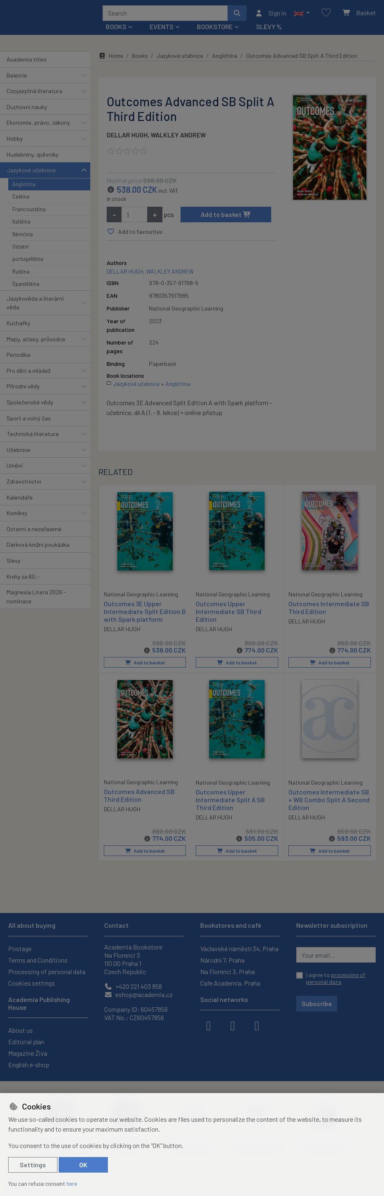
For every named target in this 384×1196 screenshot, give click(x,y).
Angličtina (23, 187)
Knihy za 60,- (23, 579)
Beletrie (17, 78)
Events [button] (162, 29)
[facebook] (208, 1025)
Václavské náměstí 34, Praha (239, 948)
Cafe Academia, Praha (230, 983)
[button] (302, 14)
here (71, 1183)
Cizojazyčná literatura (34, 93)
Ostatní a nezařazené (34, 531)
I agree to (335, 978)
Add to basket (226, 217)
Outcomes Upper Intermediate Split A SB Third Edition (230, 802)
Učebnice (18, 452)
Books (140, 58)
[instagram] (232, 1025)
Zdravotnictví (24, 484)
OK (83, 1165)
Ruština (21, 274)
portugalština (27, 261)
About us (20, 1030)
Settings (33, 1165)
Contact (116, 925)
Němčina (22, 237)
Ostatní (20, 249)
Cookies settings (31, 983)
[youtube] (257, 1025)
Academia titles (27, 62)
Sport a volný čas (29, 421)
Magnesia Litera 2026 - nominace (36, 599)
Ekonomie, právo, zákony (38, 125)
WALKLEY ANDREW (178, 138)
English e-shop (28, 1064)
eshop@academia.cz (138, 994)
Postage (20, 948)
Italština (21, 224)
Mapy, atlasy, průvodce (36, 341)
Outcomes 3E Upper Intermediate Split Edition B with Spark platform (142, 613)
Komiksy (17, 515)
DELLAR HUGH (127, 138)
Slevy (14, 563)
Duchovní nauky (27, 109)
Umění (15, 468)
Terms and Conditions (38, 960)
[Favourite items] (326, 14)
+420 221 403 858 (133, 986)
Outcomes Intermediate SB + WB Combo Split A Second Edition (329, 802)
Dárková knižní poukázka (38, 547)
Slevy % (269, 29)
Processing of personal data (46, 971)
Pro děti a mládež (28, 373)
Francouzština (29, 212)
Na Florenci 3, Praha (227, 971)
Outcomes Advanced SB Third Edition (139, 798)
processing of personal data (335, 978)
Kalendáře (20, 500)
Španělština (25, 286)
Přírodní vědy (23, 389)
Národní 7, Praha (222, 960)
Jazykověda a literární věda (35, 306)
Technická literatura (33, 436)
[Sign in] (270, 14)
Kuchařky (18, 325)
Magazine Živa (27, 1053)
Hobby (15, 141)
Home (110, 58)
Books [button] (116, 29)
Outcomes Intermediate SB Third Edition (328, 610)
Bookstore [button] (215, 29)
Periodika (18, 357)
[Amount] (134, 217)
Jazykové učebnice (31, 172)
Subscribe (317, 1003)
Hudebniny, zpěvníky (33, 157)
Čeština (21, 199)
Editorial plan (26, 1041)
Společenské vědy (30, 405)
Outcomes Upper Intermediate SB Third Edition (228, 614)
